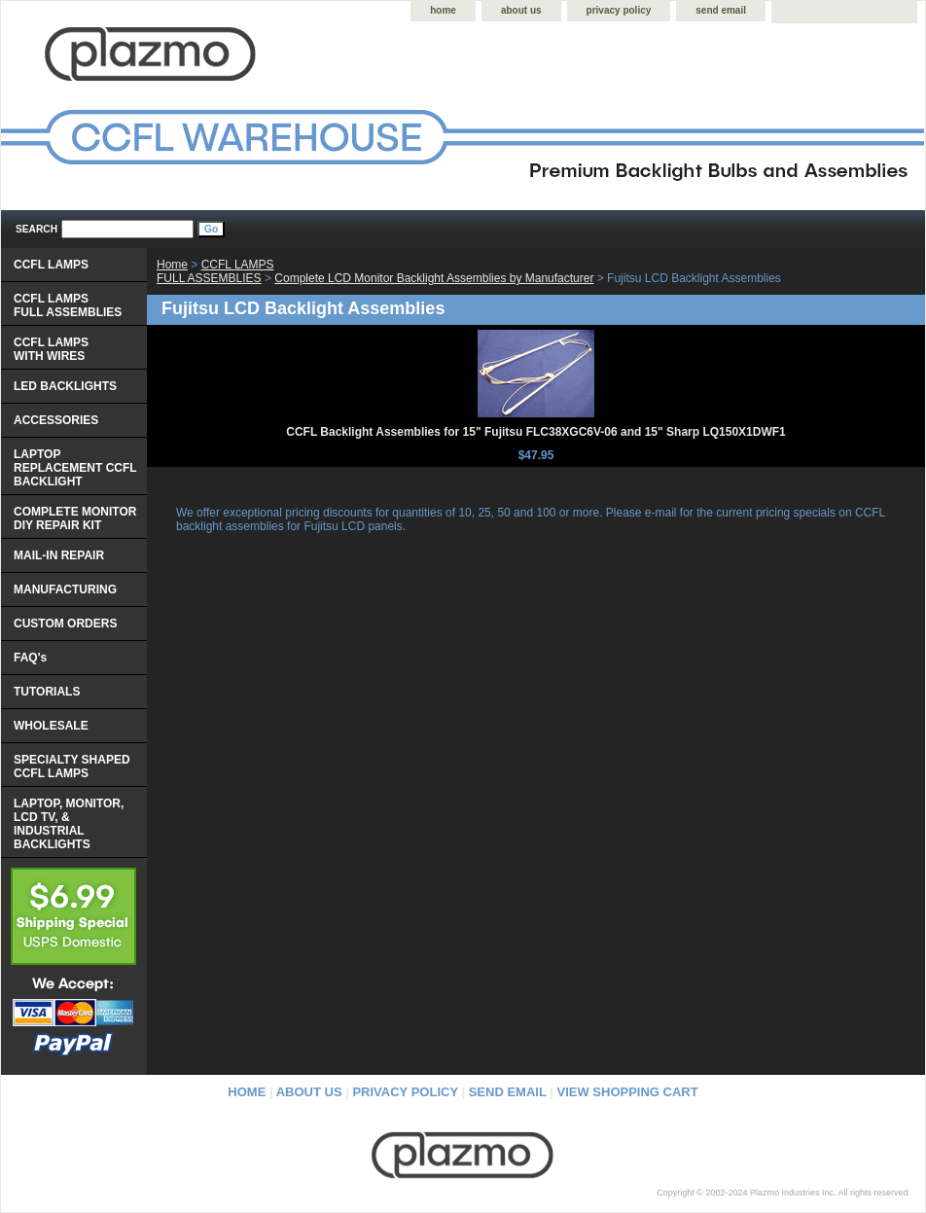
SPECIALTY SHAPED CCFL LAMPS (72, 766)
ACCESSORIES (56, 420)
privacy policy (619, 10)
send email (720, 10)
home (443, 10)
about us (521, 10)
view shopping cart (627, 1092)
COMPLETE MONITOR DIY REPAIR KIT (75, 518)
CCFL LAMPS (51, 264)
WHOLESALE (51, 725)
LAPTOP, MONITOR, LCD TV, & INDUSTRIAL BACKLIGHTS (69, 824)
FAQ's (30, 657)
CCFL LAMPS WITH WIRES (51, 349)
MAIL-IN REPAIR (59, 555)
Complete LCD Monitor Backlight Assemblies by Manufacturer (433, 278)
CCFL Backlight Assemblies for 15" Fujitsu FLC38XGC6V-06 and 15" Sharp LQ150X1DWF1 (536, 432)
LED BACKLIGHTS (65, 386)
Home (172, 264)
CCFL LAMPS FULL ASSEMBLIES (215, 271)
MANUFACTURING (65, 589)
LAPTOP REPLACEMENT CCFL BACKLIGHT (75, 467)
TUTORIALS (47, 691)
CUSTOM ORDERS (65, 623)
